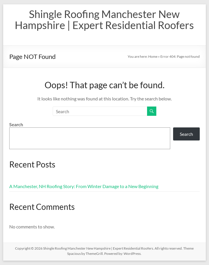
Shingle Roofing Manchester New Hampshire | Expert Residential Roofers (104, 19)
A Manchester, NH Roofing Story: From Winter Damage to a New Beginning (83, 186)
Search (16, 124)
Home (152, 56)
